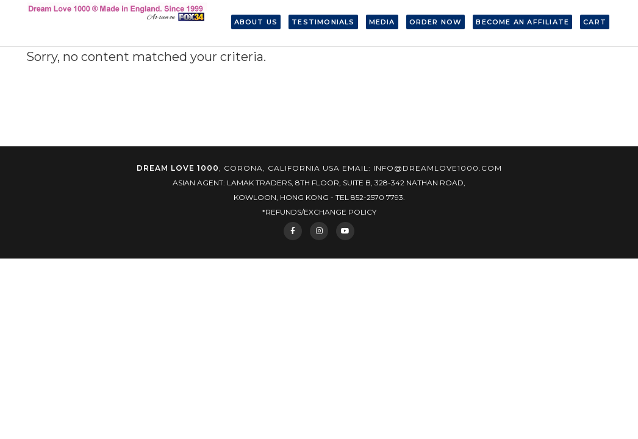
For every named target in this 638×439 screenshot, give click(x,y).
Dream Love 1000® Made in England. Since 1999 (117, 23)
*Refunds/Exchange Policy (319, 211)
